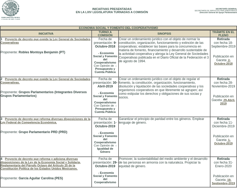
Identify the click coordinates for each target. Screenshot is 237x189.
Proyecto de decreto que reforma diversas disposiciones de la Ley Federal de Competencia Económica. (45, 120)
